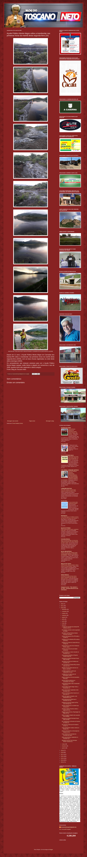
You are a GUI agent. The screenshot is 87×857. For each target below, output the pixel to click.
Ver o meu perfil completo (65, 829)
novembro (64, 611)
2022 (62, 603)
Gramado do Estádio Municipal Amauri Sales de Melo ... (70, 659)
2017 (62, 754)
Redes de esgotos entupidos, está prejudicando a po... (69, 697)
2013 (62, 762)
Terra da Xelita (64, 443)
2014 (62, 760)
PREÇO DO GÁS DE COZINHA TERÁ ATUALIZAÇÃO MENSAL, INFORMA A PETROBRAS (69, 554)
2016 (62, 756)
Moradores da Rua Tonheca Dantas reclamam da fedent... (70, 633)
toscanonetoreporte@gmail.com (68, 827)
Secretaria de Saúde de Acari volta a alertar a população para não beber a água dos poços (69, 577)
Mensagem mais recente (12, 421)
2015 (62, 758)
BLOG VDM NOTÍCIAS (66, 551)
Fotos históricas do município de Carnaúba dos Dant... (69, 734)
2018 (62, 752)
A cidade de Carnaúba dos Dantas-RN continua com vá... (70, 627)
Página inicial (32, 421)
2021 (62, 605)
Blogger (51, 849)
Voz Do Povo (64, 501)
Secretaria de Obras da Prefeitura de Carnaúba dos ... (70, 662)
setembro (64, 615)
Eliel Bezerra (64, 515)
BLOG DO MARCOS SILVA (67, 455)
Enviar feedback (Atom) (17, 423)
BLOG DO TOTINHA (65, 528)
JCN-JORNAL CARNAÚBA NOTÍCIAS (70, 470)
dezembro (64, 609)
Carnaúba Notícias (65, 539)
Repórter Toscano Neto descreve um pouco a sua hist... (70, 668)
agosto (63, 617)
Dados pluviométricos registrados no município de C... (70, 738)
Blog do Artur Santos (66, 563)
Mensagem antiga (50, 421)
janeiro (63, 748)
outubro (64, 613)
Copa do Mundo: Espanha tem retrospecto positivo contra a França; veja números (72, 432)
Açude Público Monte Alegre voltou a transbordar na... (70, 687)
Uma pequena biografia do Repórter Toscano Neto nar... (70, 656)
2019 (62, 750)
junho (63, 621)
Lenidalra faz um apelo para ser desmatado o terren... (69, 675)
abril (63, 625)
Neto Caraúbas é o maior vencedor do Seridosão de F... (70, 652)
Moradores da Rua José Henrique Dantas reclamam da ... (69, 741)
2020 (62, 607)
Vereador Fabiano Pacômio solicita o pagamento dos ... (70, 709)
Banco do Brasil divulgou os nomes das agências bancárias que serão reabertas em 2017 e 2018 (69, 541)
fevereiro (64, 746)
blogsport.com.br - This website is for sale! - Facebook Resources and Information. (69, 588)
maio (63, 623)
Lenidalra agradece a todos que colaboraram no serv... (69, 671)
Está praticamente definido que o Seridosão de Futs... (69, 700)
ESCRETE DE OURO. (66, 427)
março (63, 744)
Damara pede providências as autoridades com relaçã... (68, 681)
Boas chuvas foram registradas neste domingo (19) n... (70, 690)
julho (63, 619)
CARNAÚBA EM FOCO (66, 488)
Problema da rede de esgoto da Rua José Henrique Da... (70, 703)
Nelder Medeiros (65, 574)
